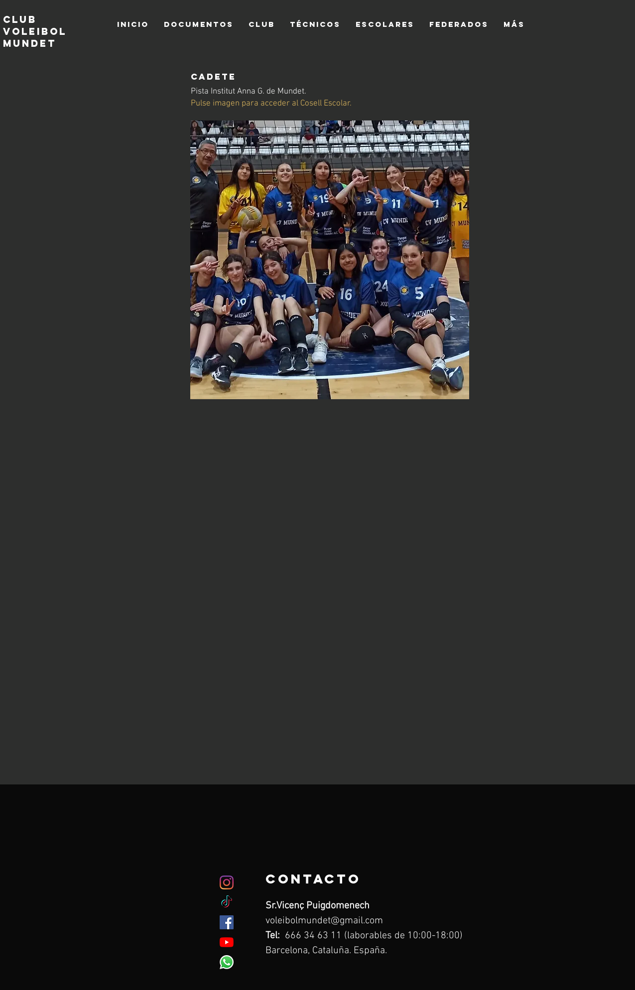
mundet (32, 43)
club (20, 19)
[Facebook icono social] (227, 922)
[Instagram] (227, 882)
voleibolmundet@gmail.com (324, 921)
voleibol (35, 31)
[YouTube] (227, 942)
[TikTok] (227, 902)
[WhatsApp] (227, 962)
